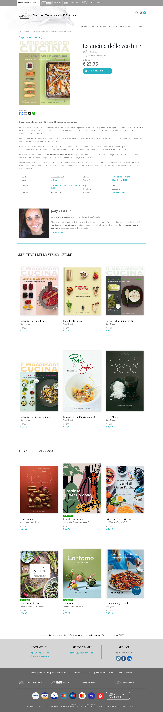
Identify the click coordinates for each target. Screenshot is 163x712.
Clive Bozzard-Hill (98, 55)
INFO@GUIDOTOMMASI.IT (94, 706)
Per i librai (88, 673)
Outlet (141, 26)
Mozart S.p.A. (135, 706)
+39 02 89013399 (39, 653)
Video (33, 673)
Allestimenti (75, 673)
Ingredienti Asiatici (73, 320)
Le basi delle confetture (32, 320)
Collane (101, 26)
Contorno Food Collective (30, 522)
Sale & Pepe (112, 416)
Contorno (68, 603)
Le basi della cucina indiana (35, 416)
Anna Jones (110, 606)
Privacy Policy (125, 673)
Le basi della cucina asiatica (120, 320)
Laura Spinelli (68, 522)
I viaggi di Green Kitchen (119, 519)
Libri (92, 26)
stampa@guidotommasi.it (81, 653)
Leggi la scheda (118, 192)
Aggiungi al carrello (98, 71)
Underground (27, 519)
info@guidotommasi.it (39, 656)
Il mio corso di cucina (45, 32)
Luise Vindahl (123, 522)
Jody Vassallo (90, 51)
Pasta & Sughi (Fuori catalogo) (79, 416)
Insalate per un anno (73, 519)
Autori (113, 26)
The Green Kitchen (30, 603)
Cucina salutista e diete (61, 185)
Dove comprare (59, 673)
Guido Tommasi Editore (27, 32)
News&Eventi (127, 26)
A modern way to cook (117, 603)
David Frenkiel (111, 522)
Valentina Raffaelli (82, 522)
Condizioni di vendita (106, 673)
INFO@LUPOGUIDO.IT (113, 706)
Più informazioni (58, 232)
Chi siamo (82, 26)
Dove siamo (44, 673)
